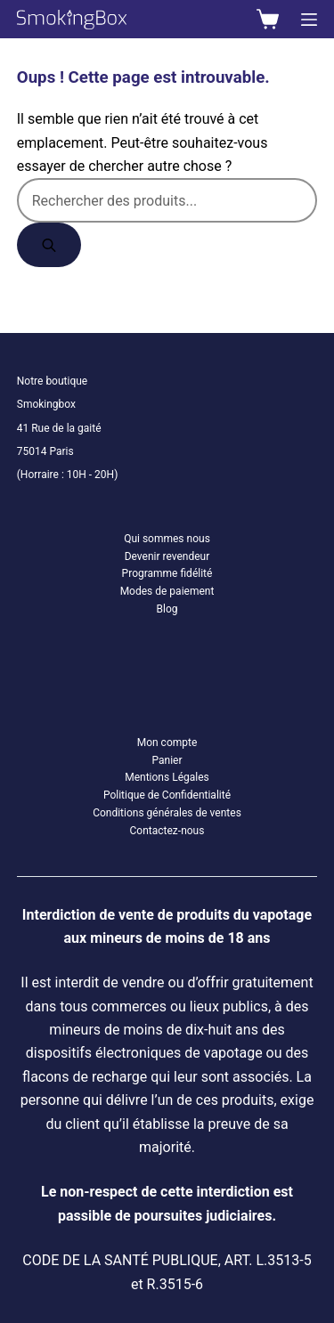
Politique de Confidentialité (167, 795)
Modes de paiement (167, 591)
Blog (167, 609)
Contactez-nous (167, 830)
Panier (166, 760)
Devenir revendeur (167, 556)
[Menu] (309, 20)
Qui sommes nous (167, 538)
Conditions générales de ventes (167, 813)
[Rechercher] (49, 245)
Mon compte (167, 742)
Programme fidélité (167, 573)
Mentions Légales (167, 777)
